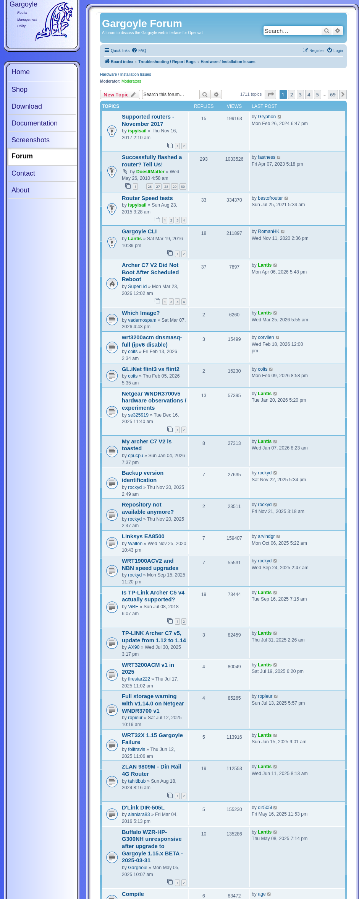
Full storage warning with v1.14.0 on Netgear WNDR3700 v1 (153, 703)
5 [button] (317, 94)
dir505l (265, 807)
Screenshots (30, 140)
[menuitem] (138, 51)
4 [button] (308, 94)
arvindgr (266, 536)
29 (174, 186)
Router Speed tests (147, 198)
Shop (19, 89)
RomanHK (268, 231)
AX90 (133, 647)
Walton (135, 543)
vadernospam (142, 320)
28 (166, 186)
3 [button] (300, 94)
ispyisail (137, 131)
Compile (133, 894)
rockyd (135, 487)
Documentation (34, 123)
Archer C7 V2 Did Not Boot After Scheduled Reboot (150, 272)
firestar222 (139, 679)
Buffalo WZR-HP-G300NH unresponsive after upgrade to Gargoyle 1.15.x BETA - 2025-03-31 (152, 846)
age (261, 894)
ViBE (133, 606)
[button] (270, 94)
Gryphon (267, 116)
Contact (23, 173)
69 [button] (333, 94)
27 (158, 186)
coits (132, 351)
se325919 (138, 415)
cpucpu (135, 455)
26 (150, 186)
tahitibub (137, 781)
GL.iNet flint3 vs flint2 (151, 369)
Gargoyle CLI (139, 231)
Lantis (135, 238)
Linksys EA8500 (143, 536)
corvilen (266, 337)
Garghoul (137, 867)
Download (26, 106)
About (20, 190)
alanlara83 (139, 814)
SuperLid (137, 286)
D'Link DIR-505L (143, 808)
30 (183, 186)
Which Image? (141, 313)
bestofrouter (270, 198)
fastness (266, 157)
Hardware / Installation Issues (125, 74)
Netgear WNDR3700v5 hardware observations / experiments (154, 401)
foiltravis (136, 749)
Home (20, 72)
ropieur (135, 717)
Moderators (131, 81)
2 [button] (291, 94)
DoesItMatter (150, 171)
